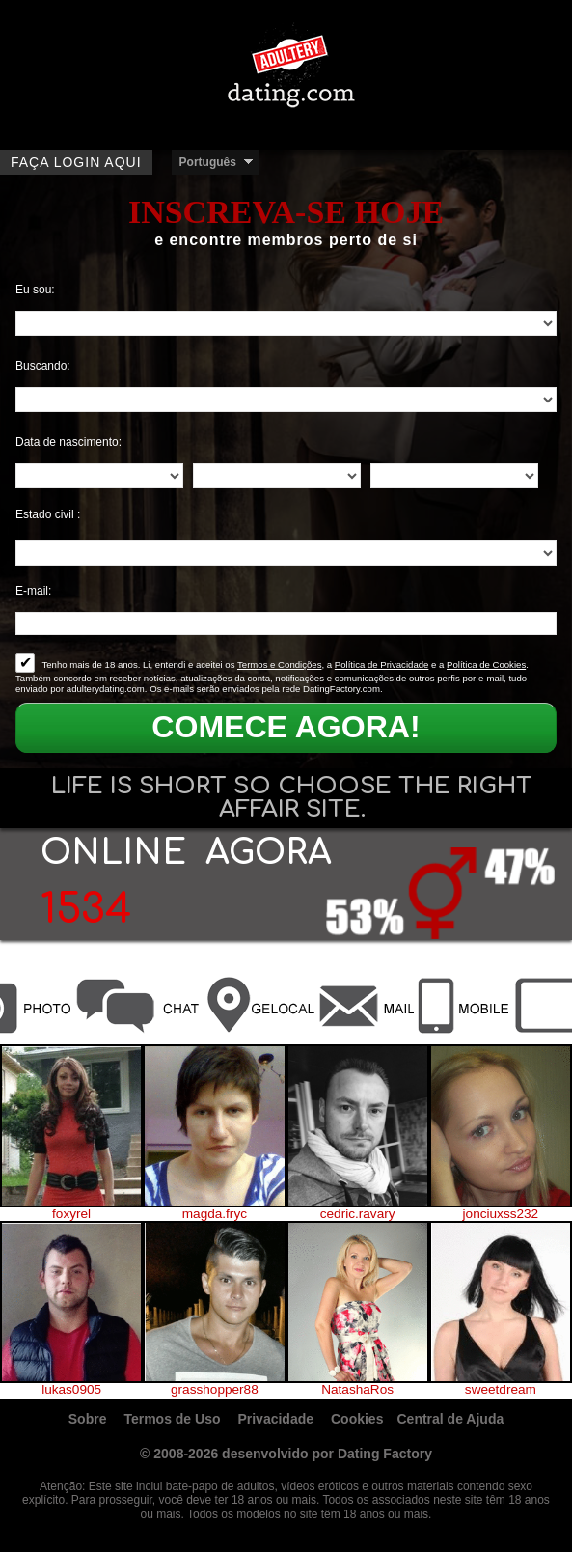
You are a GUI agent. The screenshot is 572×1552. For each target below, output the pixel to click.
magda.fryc (214, 1214)
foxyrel (71, 1214)
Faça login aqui (76, 162)
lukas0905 (71, 1390)
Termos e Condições (279, 664)
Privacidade (277, 1419)
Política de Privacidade (382, 664)
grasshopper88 (215, 1390)
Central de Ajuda (450, 1419)
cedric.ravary (357, 1214)
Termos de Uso (173, 1419)
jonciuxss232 (501, 1214)
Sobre (89, 1419)
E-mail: (33, 590)
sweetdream (500, 1390)
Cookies (357, 1419)
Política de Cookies (486, 664)
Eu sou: (35, 289)
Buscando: (42, 366)
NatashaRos (357, 1390)
